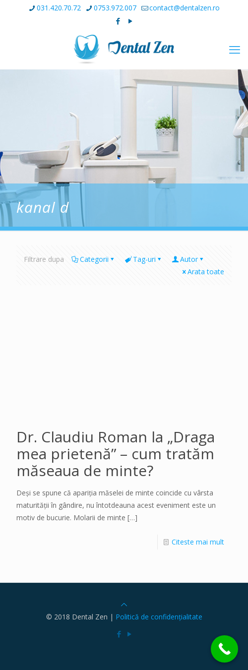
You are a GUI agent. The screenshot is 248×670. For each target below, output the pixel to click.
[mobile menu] (234, 49)
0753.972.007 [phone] (115, 7)
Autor (188, 259)
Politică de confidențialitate (159, 616)
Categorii (93, 259)
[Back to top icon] (124, 604)
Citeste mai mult (198, 542)
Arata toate (202, 271)
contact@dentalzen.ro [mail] (184, 7)
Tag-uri (143, 259)
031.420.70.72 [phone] (59, 7)
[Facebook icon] (118, 21)
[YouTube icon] (130, 21)
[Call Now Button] (224, 649)
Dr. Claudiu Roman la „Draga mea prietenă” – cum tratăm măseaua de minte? (115, 453)
